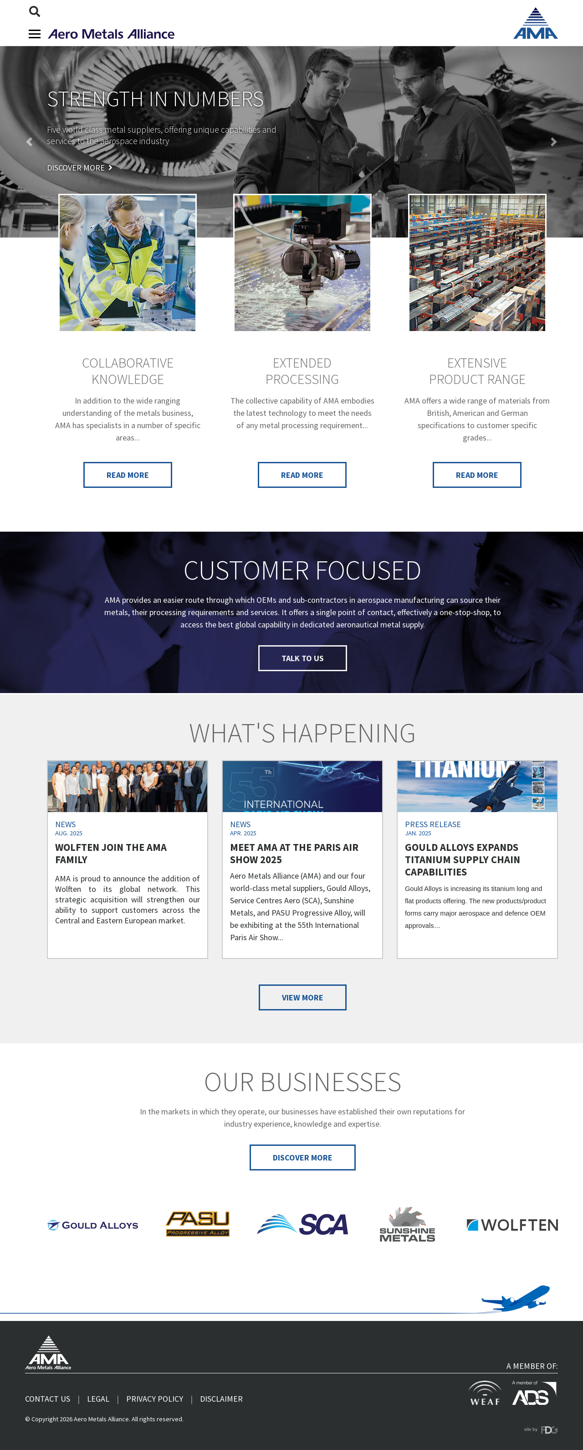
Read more (128, 475)
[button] (29, 142)
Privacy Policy (154, 1398)
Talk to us (302, 658)
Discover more (80, 167)
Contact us (47, 1398)
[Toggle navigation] (34, 34)
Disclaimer (221, 1398)
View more (302, 997)
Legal (98, 1398)
